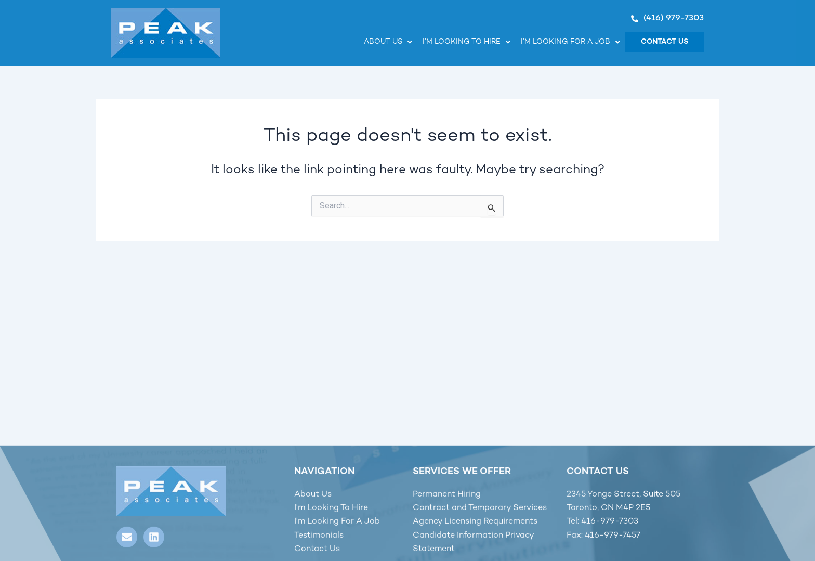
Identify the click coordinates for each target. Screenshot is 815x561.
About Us (388, 42)
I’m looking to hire (466, 42)
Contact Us (664, 42)
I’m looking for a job (570, 42)
